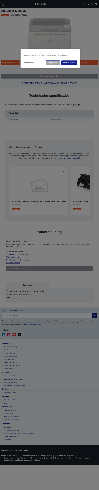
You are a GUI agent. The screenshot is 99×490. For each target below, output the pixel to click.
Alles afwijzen (53, 62)
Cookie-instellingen (29, 62)
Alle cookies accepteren (69, 62)
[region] (50, 58)
